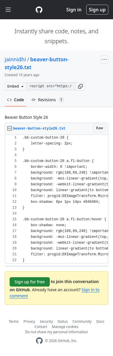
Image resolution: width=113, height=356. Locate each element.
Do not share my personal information (56, 331)
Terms (14, 321)
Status (63, 321)
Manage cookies (65, 326)
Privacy (29, 321)
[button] (80, 86)
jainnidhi (15, 59)
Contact (41, 326)
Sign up (97, 9)
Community (82, 321)
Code (15, 99)
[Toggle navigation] (8, 9)
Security (46, 321)
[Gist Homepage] (39, 9)
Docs (100, 321)
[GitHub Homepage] (39, 340)
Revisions (47, 100)
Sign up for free (30, 282)
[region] (56, 199)
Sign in (74, 9)
